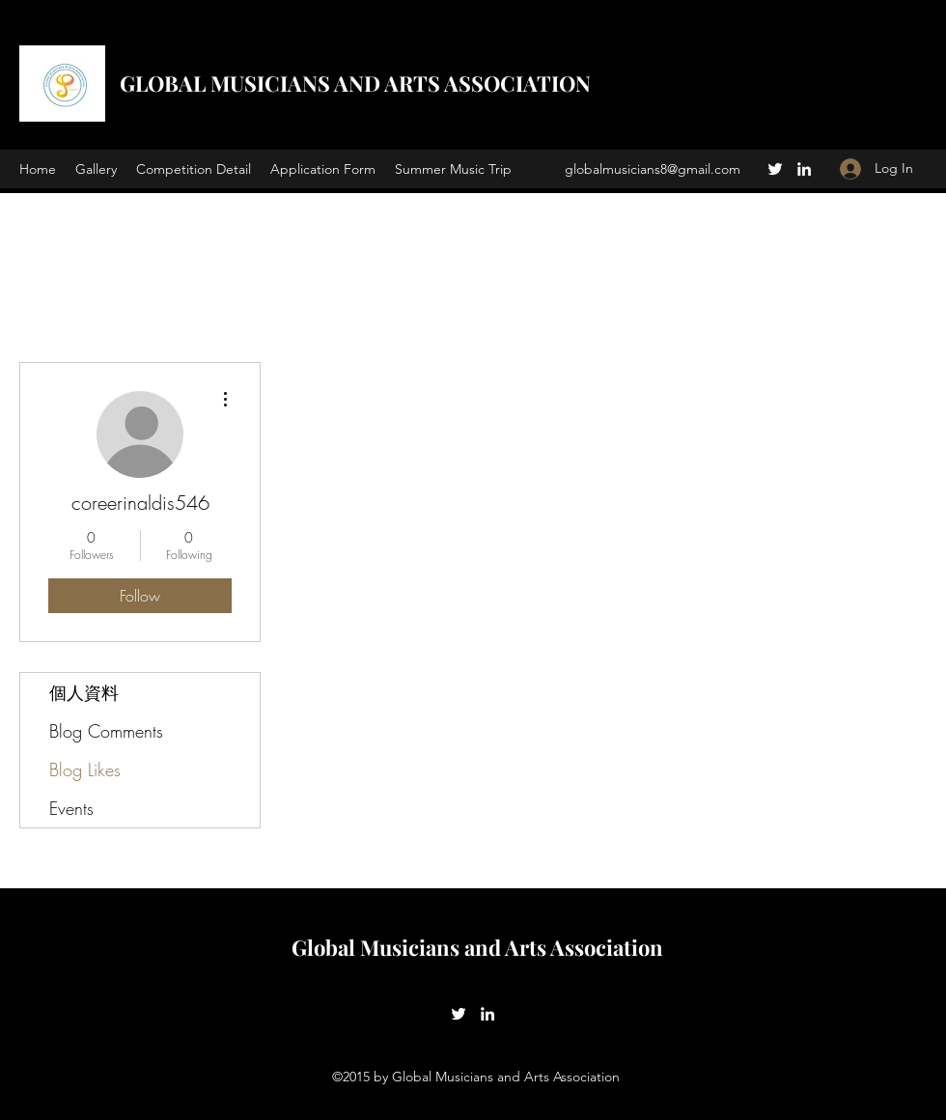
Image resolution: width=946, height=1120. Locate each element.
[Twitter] (775, 169)
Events (71, 808)
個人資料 (84, 692)
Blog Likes (85, 769)
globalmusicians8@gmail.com (652, 169)
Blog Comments (106, 730)
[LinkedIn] (804, 169)
